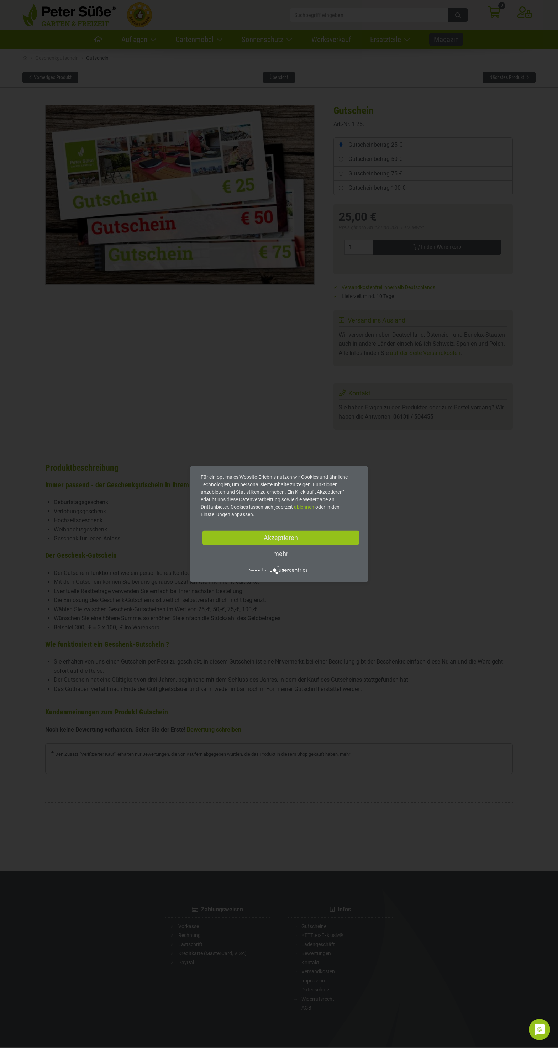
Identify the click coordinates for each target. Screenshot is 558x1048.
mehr (280, 553)
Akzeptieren (281, 537)
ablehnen (304, 507)
